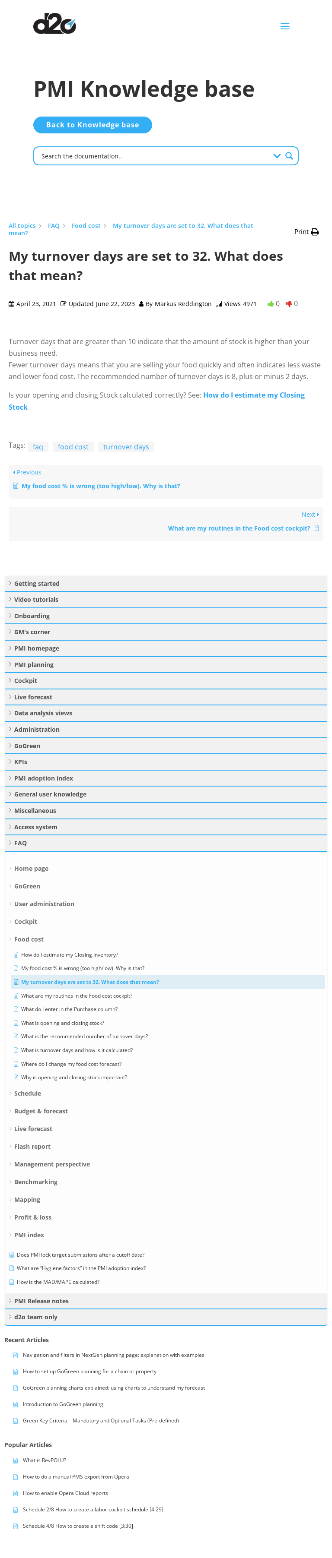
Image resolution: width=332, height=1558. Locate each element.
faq (38, 447)
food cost (73, 447)
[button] (306, 231)
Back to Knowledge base (92, 125)
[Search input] (154, 155)
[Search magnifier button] (289, 156)
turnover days (126, 447)
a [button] (285, 26)
